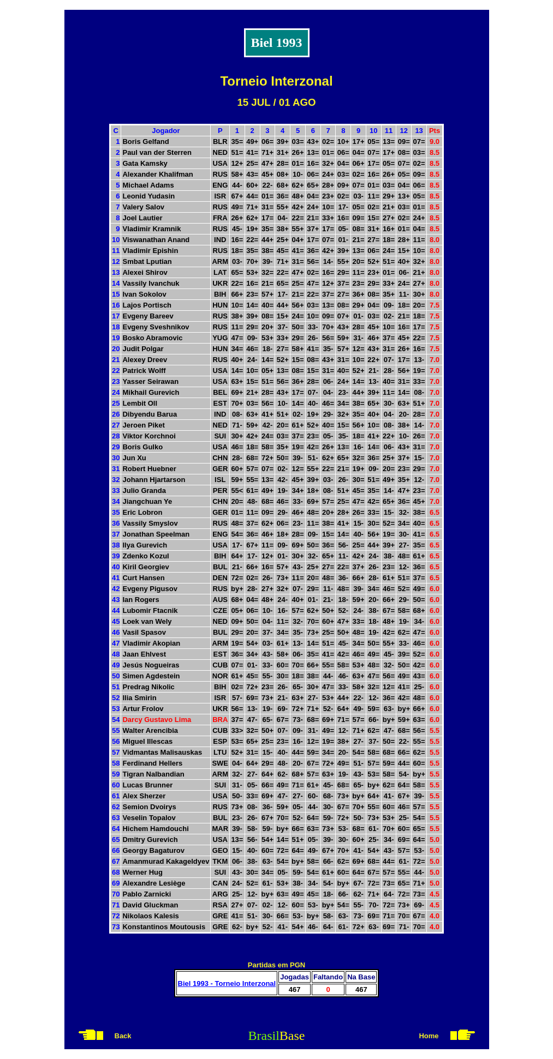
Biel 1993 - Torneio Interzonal (227, 983)
